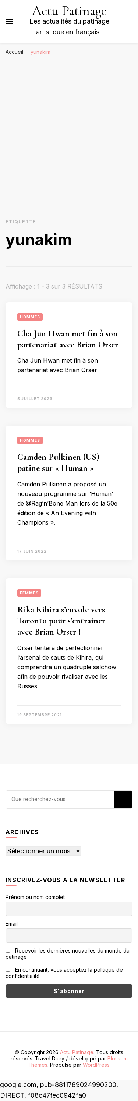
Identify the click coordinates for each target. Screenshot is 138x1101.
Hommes (30, 317)
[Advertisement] (69, 132)
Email (12, 923)
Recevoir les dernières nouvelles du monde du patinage (68, 953)
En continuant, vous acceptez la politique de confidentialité (64, 973)
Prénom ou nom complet (35, 897)
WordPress (96, 1065)
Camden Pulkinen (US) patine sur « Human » (58, 462)
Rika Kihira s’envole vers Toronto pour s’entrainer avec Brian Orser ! (61, 620)
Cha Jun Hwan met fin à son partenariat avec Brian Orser (67, 339)
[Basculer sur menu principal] (9, 21)
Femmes (29, 593)
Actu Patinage (69, 11)
